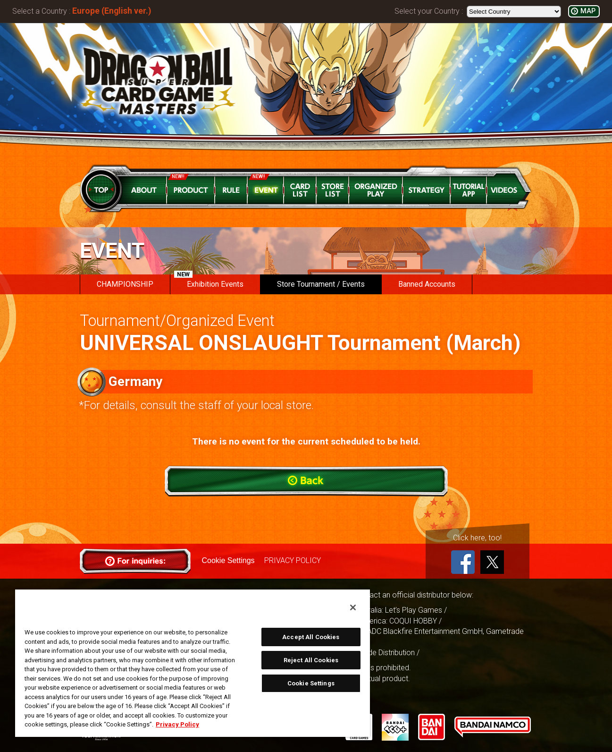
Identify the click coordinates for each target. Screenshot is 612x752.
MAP (587, 11)
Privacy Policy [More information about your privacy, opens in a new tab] (177, 724)
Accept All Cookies (310, 637)
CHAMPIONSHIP (125, 284)
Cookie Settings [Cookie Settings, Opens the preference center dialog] (311, 683)
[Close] (353, 607)
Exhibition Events (208, 281)
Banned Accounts (426, 284)
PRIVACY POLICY (292, 560)
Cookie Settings (228, 560)
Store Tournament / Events (321, 284)
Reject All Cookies (311, 660)
